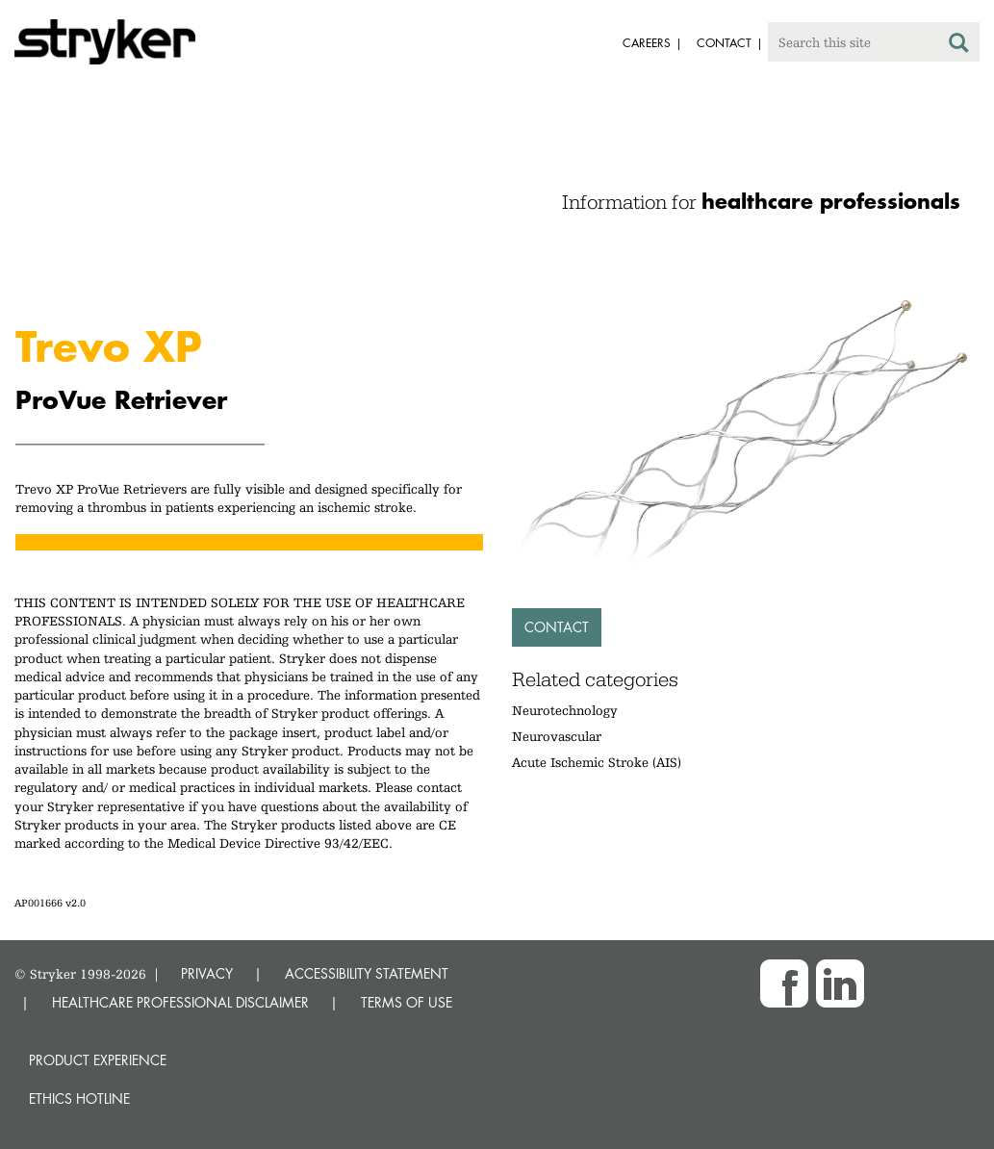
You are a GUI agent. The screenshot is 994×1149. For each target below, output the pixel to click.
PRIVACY (207, 973)
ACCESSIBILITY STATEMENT (366, 973)
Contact (556, 627)
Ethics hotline (79, 1098)
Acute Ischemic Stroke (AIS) (596, 762)
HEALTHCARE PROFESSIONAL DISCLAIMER (180, 1002)
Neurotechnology (565, 710)
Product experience (97, 1060)
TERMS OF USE (406, 1002)
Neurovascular (556, 736)
